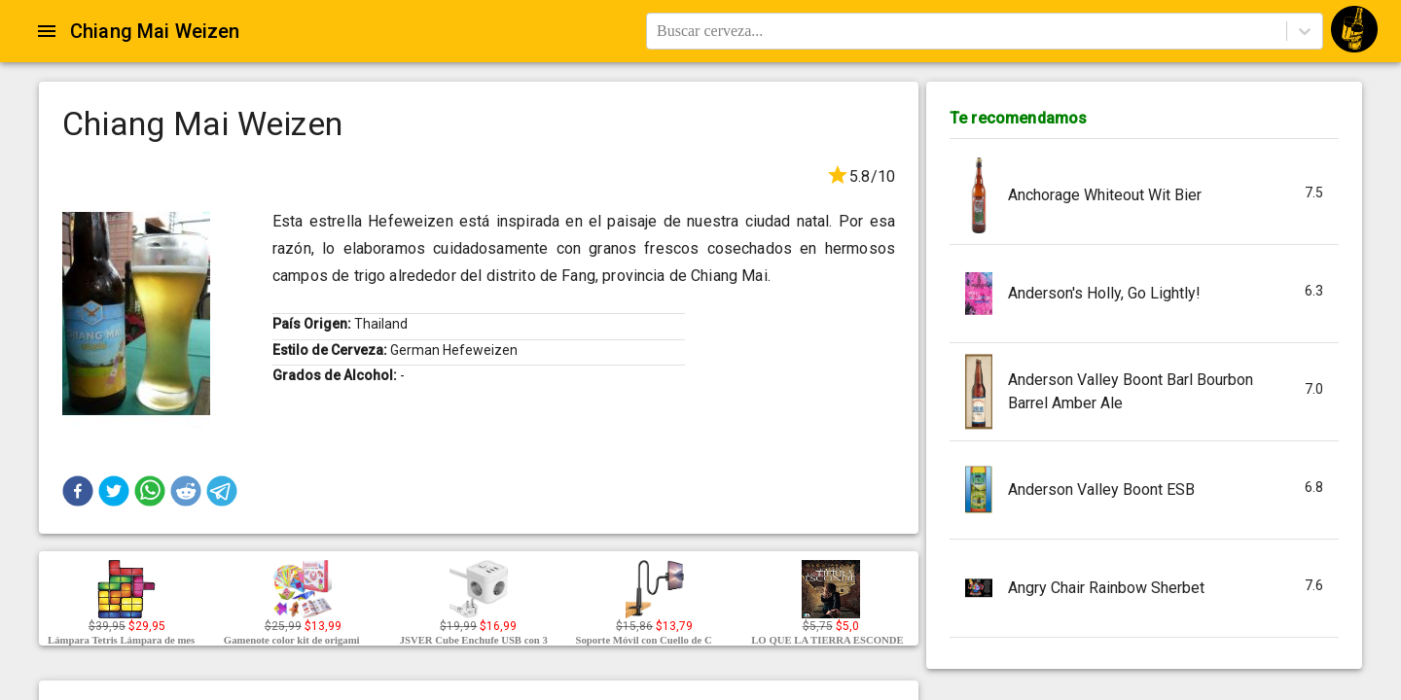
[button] (77, 491)
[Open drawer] (46, 31)
